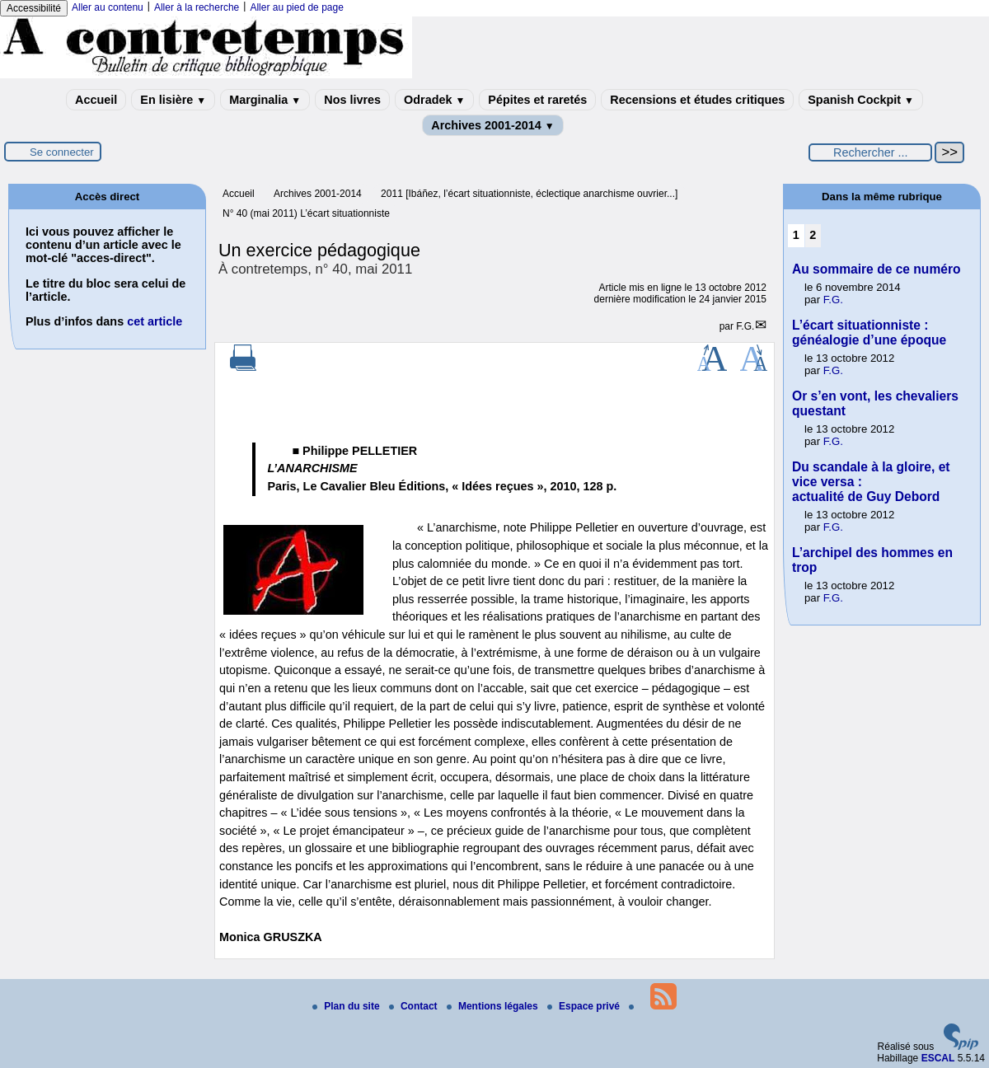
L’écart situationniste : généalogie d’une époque (869, 332)
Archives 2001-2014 (493, 125)
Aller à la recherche (196, 7)
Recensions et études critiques (697, 99)
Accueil (96, 99)
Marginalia (265, 99)
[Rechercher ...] (870, 152)
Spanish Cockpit (861, 99)
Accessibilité (34, 8)
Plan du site (347, 1006)
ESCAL (938, 1058)
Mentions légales (494, 1006)
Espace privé (584, 1006)
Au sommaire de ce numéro (876, 269)
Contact (414, 1006)
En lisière (173, 99)
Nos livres (352, 99)
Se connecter (62, 152)
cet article (154, 321)
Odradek (434, 99)
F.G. (745, 326)
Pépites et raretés (537, 99)
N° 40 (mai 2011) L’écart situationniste (306, 213)
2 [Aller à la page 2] (812, 234)
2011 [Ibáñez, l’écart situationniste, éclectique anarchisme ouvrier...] (529, 193)
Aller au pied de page (296, 7)
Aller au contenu (107, 7)
